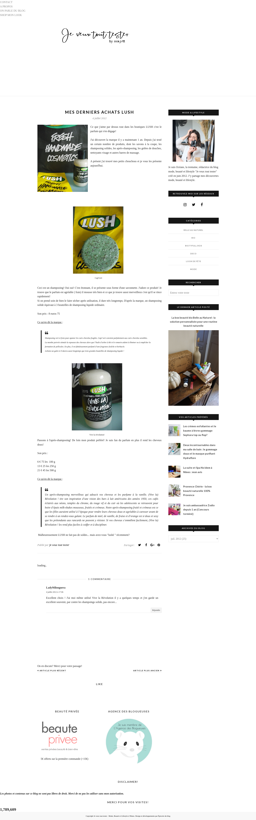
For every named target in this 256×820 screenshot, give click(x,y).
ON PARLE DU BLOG (12, 10)
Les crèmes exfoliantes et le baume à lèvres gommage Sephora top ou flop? (199, 430)
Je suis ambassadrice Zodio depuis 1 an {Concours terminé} (199, 509)
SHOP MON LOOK (11, 15)
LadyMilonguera (56, 587)
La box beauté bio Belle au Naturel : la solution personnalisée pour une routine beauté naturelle (193, 321)
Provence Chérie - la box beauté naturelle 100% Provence (197, 491)
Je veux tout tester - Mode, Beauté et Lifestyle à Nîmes (114, 816)
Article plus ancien (146, 670)
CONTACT (6, 2)
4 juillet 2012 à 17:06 (54, 592)
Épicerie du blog (164, 816)
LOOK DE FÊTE (193, 261)
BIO (193, 238)
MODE (193, 269)
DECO (193, 253)
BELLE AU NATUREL (193, 230)
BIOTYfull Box (193, 246)
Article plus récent (53, 670)
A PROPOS (6, 6)
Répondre (156, 610)
